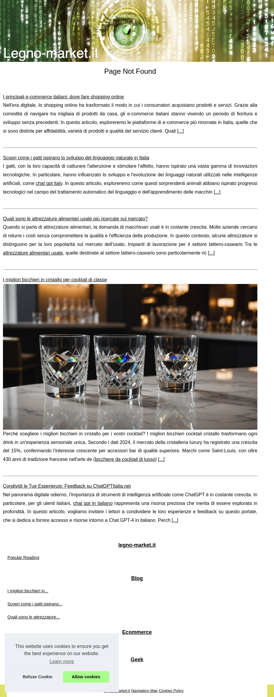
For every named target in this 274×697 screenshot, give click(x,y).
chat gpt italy (49, 183)
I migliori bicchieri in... (27, 590)
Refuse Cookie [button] (37, 676)
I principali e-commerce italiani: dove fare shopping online (63, 96)
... (180, 131)
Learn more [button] (62, 661)
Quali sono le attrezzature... (33, 617)
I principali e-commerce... (31, 644)
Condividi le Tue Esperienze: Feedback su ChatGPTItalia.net (67, 486)
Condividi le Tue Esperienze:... (36, 671)
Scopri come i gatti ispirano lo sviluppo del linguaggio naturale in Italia (76, 157)
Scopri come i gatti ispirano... (34, 604)
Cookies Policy (171, 690)
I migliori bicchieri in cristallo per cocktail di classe (55, 279)
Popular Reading (23, 557)
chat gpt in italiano (93, 503)
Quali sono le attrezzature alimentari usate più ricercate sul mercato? (75, 218)
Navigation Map (144, 690)
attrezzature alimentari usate (33, 252)
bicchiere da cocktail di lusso (125, 459)
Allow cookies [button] (86, 676)
